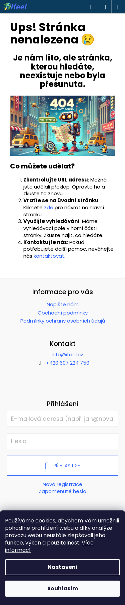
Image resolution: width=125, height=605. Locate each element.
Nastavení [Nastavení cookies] (63, 567)
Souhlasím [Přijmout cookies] (62, 588)
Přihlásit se (66, 465)
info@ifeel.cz (67, 354)
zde (48, 207)
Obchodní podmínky (63, 312)
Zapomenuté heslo (62, 491)
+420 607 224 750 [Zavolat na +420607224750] (67, 362)
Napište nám (63, 304)
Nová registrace (62, 484)
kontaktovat (49, 255)
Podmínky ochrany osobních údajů (62, 320)
